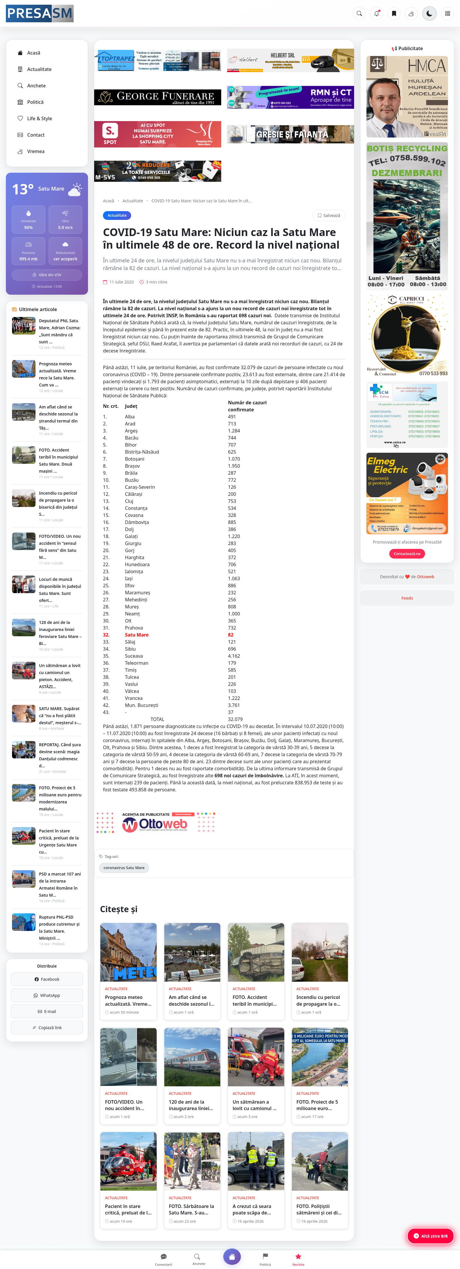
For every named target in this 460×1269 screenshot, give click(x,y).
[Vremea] (411, 13)
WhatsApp (47, 995)
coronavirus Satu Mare (124, 867)
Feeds (407, 598)
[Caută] (359, 13)
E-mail (47, 1011)
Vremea (31, 151)
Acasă (28, 52)
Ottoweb (425, 576)
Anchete (31, 85)
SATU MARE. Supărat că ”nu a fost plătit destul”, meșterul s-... (60, 715)
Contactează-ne (407, 553)
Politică (30, 102)
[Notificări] (376, 13)
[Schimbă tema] (429, 13)
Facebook (47, 979)
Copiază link (47, 1027)
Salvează (328, 215)
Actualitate (34, 69)
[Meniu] (447, 13)
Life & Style (34, 118)
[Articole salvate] (394, 13)
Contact (31, 134)
